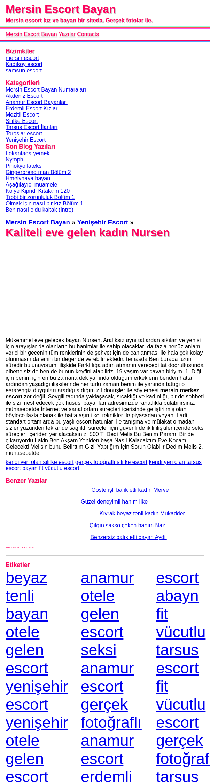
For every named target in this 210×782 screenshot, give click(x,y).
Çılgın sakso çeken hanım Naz (85, 525)
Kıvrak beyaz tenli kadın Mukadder (95, 513)
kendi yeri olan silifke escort (40, 462)
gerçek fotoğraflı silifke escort (111, 462)
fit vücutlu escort (59, 468)
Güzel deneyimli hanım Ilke (77, 502)
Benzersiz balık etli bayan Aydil (86, 537)
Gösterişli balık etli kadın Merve (87, 490)
